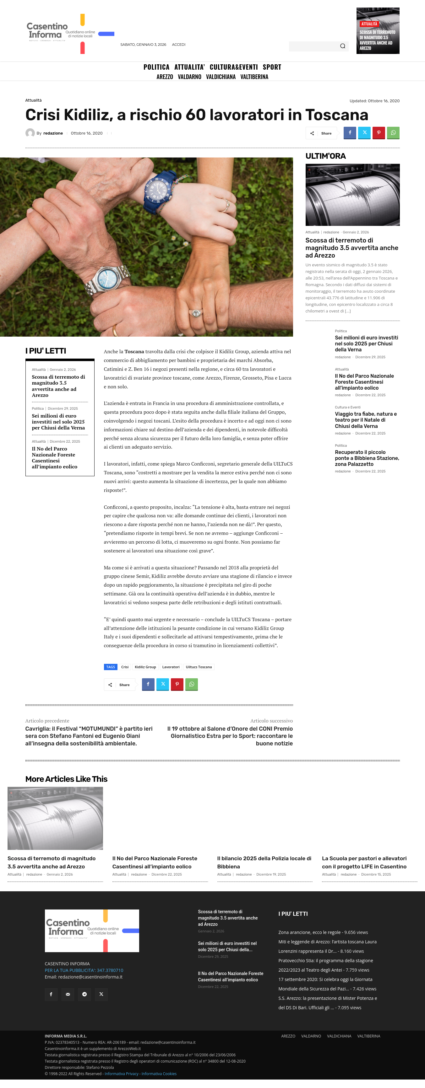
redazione (53, 133)
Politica (38, 408)
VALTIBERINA (368, 1044)
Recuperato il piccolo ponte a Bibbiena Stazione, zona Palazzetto (367, 458)
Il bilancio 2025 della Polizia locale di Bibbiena (262, 862)
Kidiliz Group (145, 666)
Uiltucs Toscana (199, 666)
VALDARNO (311, 1044)
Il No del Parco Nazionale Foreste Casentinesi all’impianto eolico (55, 457)
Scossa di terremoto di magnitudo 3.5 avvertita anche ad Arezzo (377, 40)
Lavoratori (171, 666)
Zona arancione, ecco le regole (310, 941)
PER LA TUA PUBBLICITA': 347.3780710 (84, 979)
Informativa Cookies (159, 1082)
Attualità (369, 23)
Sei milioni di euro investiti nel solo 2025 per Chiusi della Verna (58, 421)
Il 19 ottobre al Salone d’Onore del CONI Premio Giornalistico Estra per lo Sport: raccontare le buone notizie (230, 736)
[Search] (343, 46)
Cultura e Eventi (348, 407)
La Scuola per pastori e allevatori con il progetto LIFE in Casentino (362, 866)
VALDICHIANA (339, 1044)
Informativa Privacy (121, 1082)
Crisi (124, 666)
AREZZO (288, 1044)
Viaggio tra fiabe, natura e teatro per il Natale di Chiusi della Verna (366, 420)
